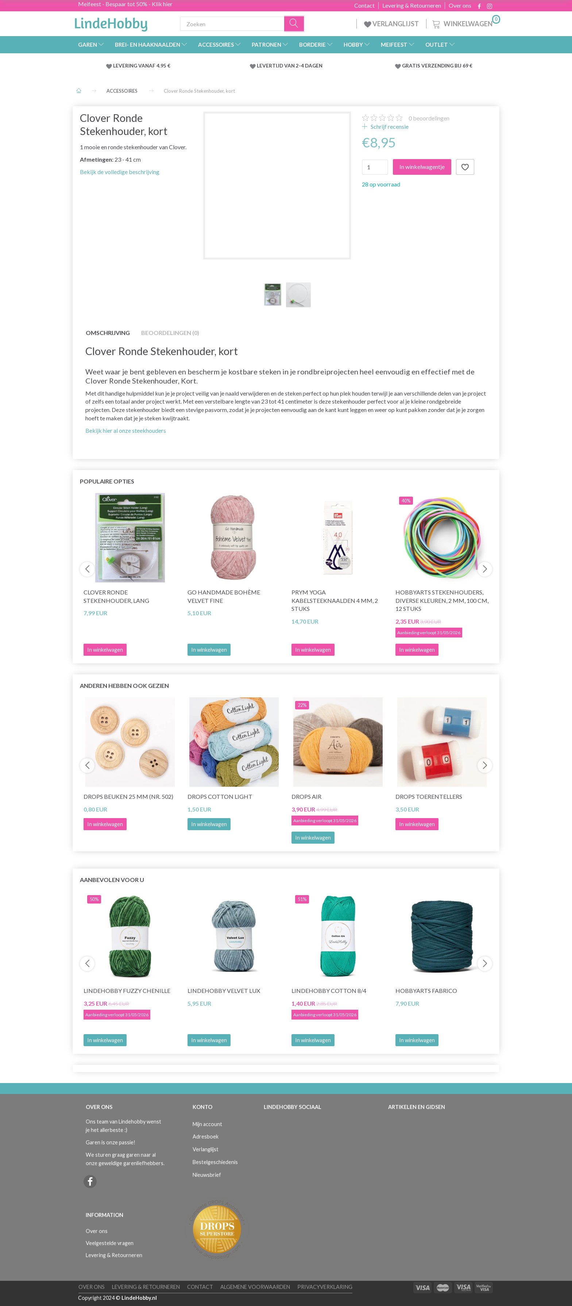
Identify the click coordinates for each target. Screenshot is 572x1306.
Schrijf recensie (389, 126)
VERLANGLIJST (391, 24)
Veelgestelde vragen (110, 1243)
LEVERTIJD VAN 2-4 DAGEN (289, 66)
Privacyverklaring (324, 1287)
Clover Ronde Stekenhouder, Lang (116, 596)
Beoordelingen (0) (170, 332)
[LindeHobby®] (111, 22)
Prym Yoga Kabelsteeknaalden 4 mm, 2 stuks (334, 600)
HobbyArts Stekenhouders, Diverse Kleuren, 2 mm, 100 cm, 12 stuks (441, 600)
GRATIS (411, 66)
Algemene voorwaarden (255, 1287)
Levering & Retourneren (411, 5)
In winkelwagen (209, 650)
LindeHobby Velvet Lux (224, 990)
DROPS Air (306, 796)
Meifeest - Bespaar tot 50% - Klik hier (125, 3)
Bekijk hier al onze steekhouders (125, 430)
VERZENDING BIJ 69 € (446, 66)
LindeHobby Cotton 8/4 (328, 990)
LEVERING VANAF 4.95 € (141, 66)
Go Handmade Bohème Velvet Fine (224, 596)
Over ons (460, 5)
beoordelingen (429, 118)
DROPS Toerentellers (428, 796)
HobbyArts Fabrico (426, 990)
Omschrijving (108, 332)
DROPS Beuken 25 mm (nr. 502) (128, 796)
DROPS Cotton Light (220, 796)
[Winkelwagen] (465, 23)
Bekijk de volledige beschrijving (119, 171)
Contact (364, 5)
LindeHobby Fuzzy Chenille (127, 990)
